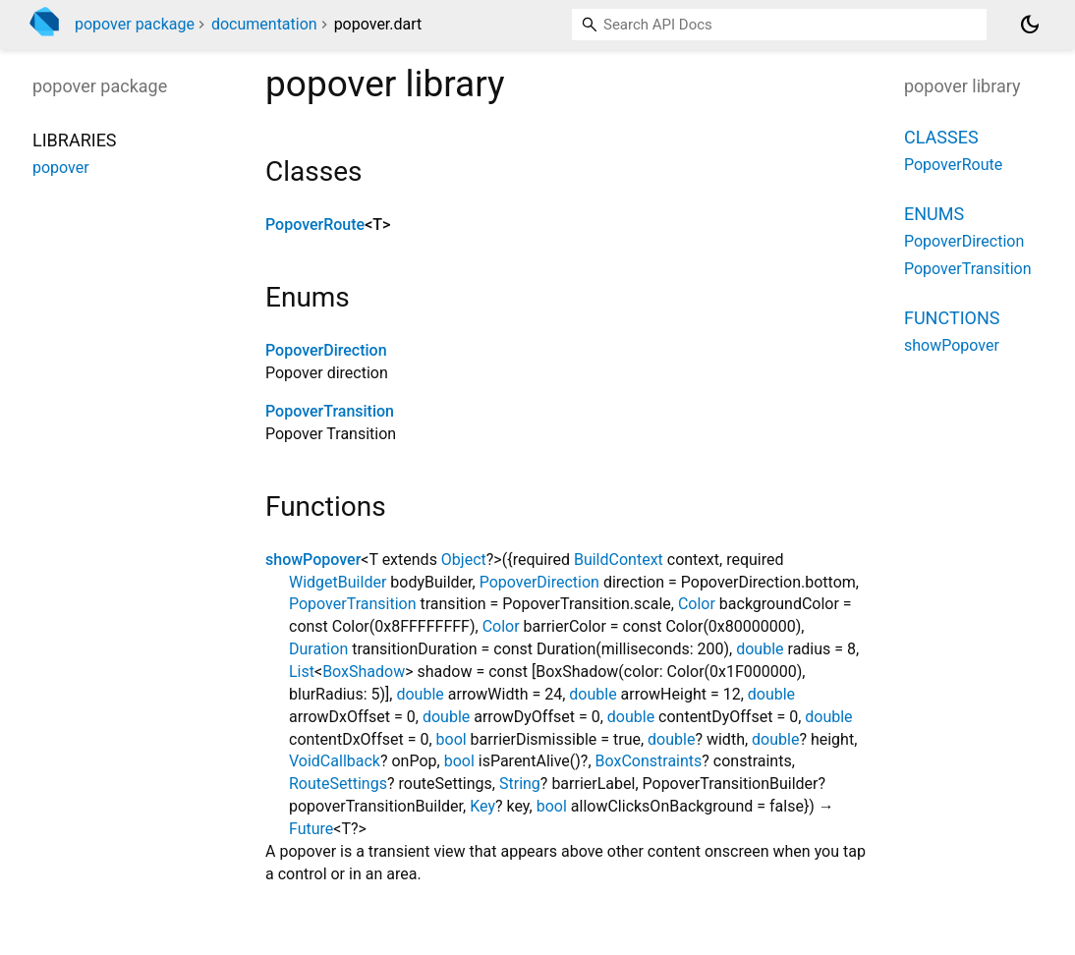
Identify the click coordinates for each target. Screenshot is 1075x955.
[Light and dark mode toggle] (1030, 24)
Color (696, 603)
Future (311, 828)
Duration (318, 649)
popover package (135, 24)
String (519, 783)
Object (463, 559)
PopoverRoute (315, 224)
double (759, 649)
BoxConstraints (649, 761)
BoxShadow (363, 671)
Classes (941, 137)
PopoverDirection (326, 350)
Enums (934, 213)
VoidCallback (334, 761)
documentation (264, 24)
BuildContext (618, 559)
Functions (951, 318)
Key (482, 806)
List (301, 671)
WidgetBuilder (337, 582)
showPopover (313, 559)
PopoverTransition (329, 411)
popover (60, 167)
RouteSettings (338, 783)
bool (451, 739)
